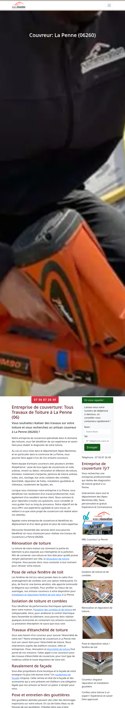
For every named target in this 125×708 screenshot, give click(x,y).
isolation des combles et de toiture (53, 609)
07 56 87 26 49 (45, 400)
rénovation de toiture (57, 558)
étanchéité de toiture (58, 649)
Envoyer (92, 447)
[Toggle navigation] (109, 5)
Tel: (86, 436)
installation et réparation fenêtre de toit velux (36, 594)
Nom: (87, 427)
